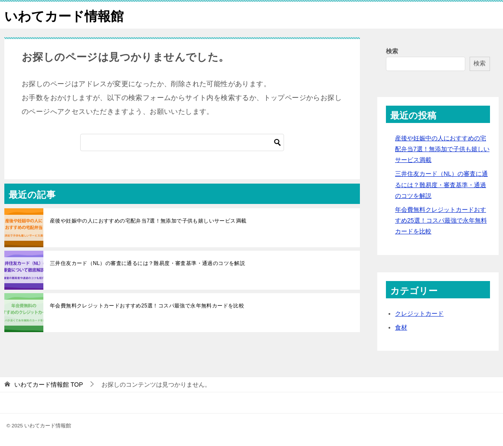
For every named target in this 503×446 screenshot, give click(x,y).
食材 (401, 326)
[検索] (182, 142)
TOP (48, 384)
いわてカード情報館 (64, 15)
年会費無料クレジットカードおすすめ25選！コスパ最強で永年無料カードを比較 (147, 305)
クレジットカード (419, 313)
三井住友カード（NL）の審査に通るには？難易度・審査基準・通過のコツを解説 (147, 263)
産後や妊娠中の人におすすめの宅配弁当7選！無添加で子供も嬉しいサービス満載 (148, 220)
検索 (392, 50)
